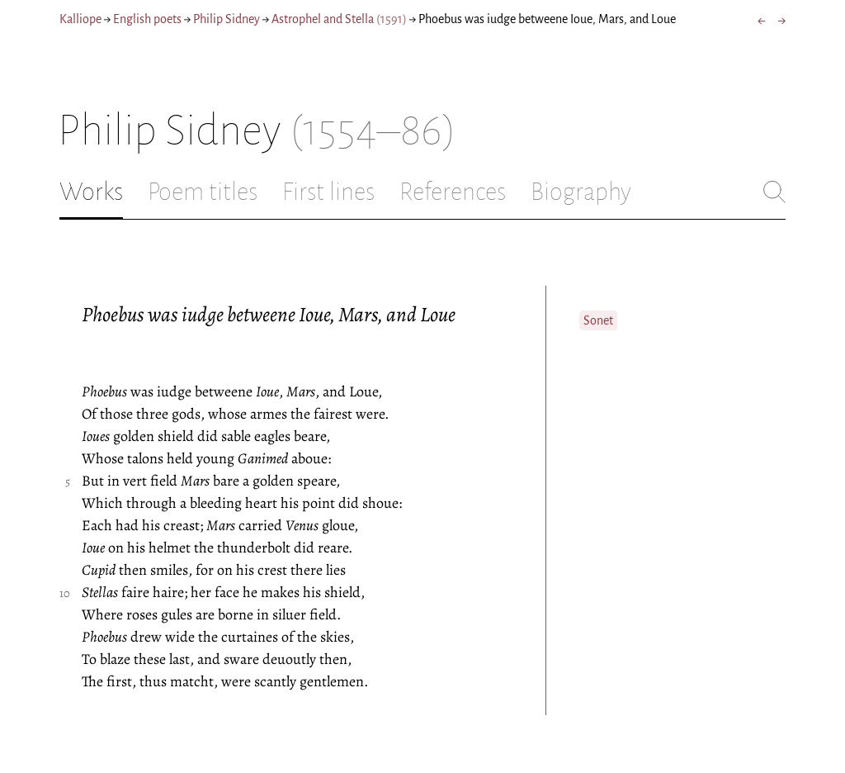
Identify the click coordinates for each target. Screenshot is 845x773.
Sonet (598, 320)
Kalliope (80, 19)
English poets (147, 19)
